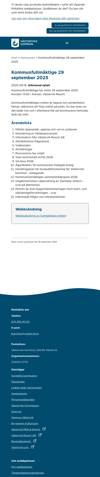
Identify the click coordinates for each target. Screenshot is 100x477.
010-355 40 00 (20, 321)
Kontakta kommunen (24, 375)
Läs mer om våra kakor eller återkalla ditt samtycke (45, 18)
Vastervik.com (35, 446)
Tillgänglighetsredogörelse (27, 472)
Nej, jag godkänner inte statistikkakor (67, 31)
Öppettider (18, 381)
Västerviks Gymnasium (25, 405)
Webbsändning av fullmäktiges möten (40, 215)
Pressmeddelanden (23, 399)
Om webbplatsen (21, 466)
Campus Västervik (22, 417)
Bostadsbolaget (36, 440)
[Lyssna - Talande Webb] (68, 43)
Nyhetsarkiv (28, 57)
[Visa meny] (85, 43)
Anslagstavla (19, 393)
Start (14, 57)
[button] (75, 43)
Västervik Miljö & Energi (41, 428)
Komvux (16, 411)
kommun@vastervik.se (25, 333)
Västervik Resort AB (39, 434)
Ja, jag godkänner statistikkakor (70, 25)
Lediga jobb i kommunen (26, 387)
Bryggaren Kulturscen (24, 423)
